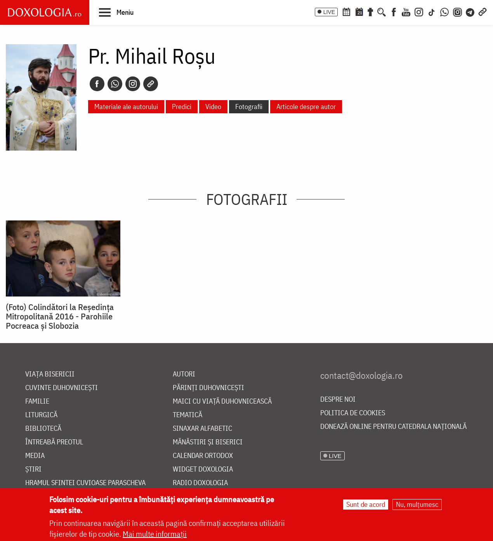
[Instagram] (418, 11)
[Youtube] (406, 11)
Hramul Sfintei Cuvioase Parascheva (85, 483)
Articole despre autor (306, 106)
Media (35, 456)
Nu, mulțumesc (417, 504)
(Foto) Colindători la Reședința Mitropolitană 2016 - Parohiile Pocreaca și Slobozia (60, 316)
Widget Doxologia (203, 469)
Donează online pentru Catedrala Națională (393, 427)
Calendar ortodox (203, 456)
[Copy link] (150, 83)
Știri (33, 469)
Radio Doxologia (200, 483)
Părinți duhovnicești (208, 388)
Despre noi (338, 399)
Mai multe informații (155, 534)
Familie (37, 401)
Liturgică (41, 415)
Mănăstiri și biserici (208, 442)
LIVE (329, 12)
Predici (181, 106)
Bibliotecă (43, 429)
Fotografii (248, 106)
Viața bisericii (50, 374)
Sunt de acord (365, 504)
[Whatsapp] (115, 83)
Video (213, 106)
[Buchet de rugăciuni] (370, 11)
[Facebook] (394, 11)
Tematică (187, 415)
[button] (116, 12)
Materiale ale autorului (126, 106)
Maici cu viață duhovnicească (222, 401)
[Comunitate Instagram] (457, 11)
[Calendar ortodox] (346, 11)
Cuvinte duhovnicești (61, 388)
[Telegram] (470, 11)
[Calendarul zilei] (359, 11)
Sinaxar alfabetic (202, 429)
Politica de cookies (352, 413)
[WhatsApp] (444, 11)
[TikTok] (431, 11)
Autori (184, 374)
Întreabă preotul (54, 442)
